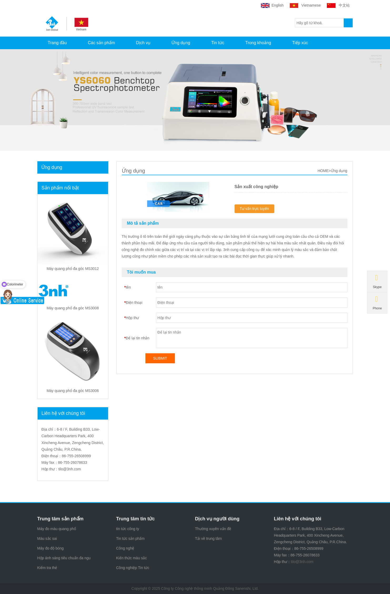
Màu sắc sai (47, 538)
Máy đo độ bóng (50, 548)
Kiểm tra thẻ (47, 568)
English (273, 5)
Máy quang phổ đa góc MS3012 (73, 268)
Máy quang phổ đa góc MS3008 (73, 308)
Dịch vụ (143, 43)
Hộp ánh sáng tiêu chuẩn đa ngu (64, 558)
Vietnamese (306, 5)
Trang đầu (57, 43)
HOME (322, 171)
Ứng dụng (180, 43)
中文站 (339, 5)
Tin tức (217, 43)
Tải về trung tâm (208, 538)
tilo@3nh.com (69, 469)
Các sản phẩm (101, 43)
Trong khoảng (258, 43)
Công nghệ (125, 548)
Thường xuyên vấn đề (213, 529)
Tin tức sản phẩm (130, 538)
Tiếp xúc (300, 43)
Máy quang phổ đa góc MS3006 (73, 391)
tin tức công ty (127, 529)
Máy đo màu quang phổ (56, 529)
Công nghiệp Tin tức (132, 568)
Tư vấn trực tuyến (254, 209)
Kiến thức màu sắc (131, 558)
